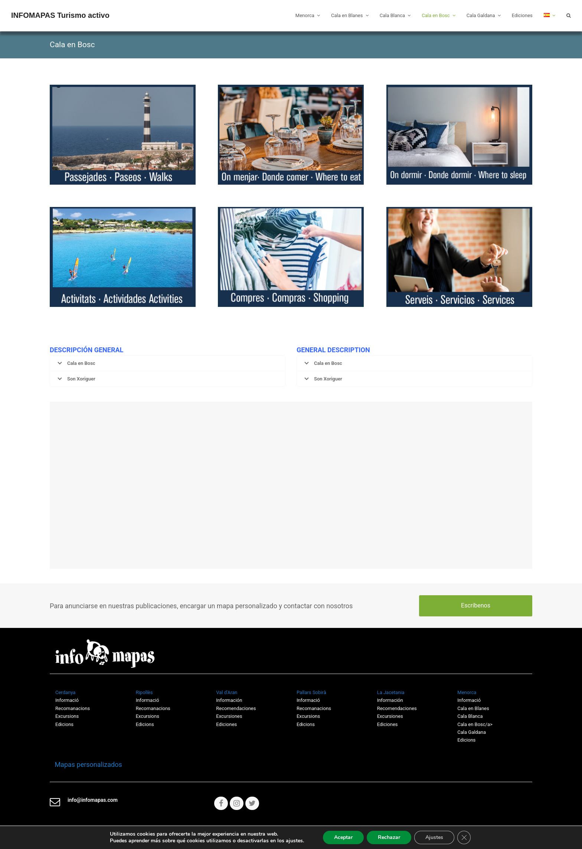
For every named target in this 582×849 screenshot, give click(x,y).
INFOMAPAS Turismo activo (60, 15)
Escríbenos (475, 605)
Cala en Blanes (473, 708)
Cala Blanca (470, 716)
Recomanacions (72, 708)
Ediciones (226, 724)
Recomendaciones (236, 708)
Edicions (64, 724)
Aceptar (343, 837)
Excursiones (229, 716)
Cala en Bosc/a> (475, 724)
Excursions (67, 716)
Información (229, 700)
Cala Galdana (471, 732)
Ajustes (434, 837)
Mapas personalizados (86, 764)
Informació (308, 700)
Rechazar (389, 837)
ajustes (294, 840)
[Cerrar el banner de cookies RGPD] (464, 837)
